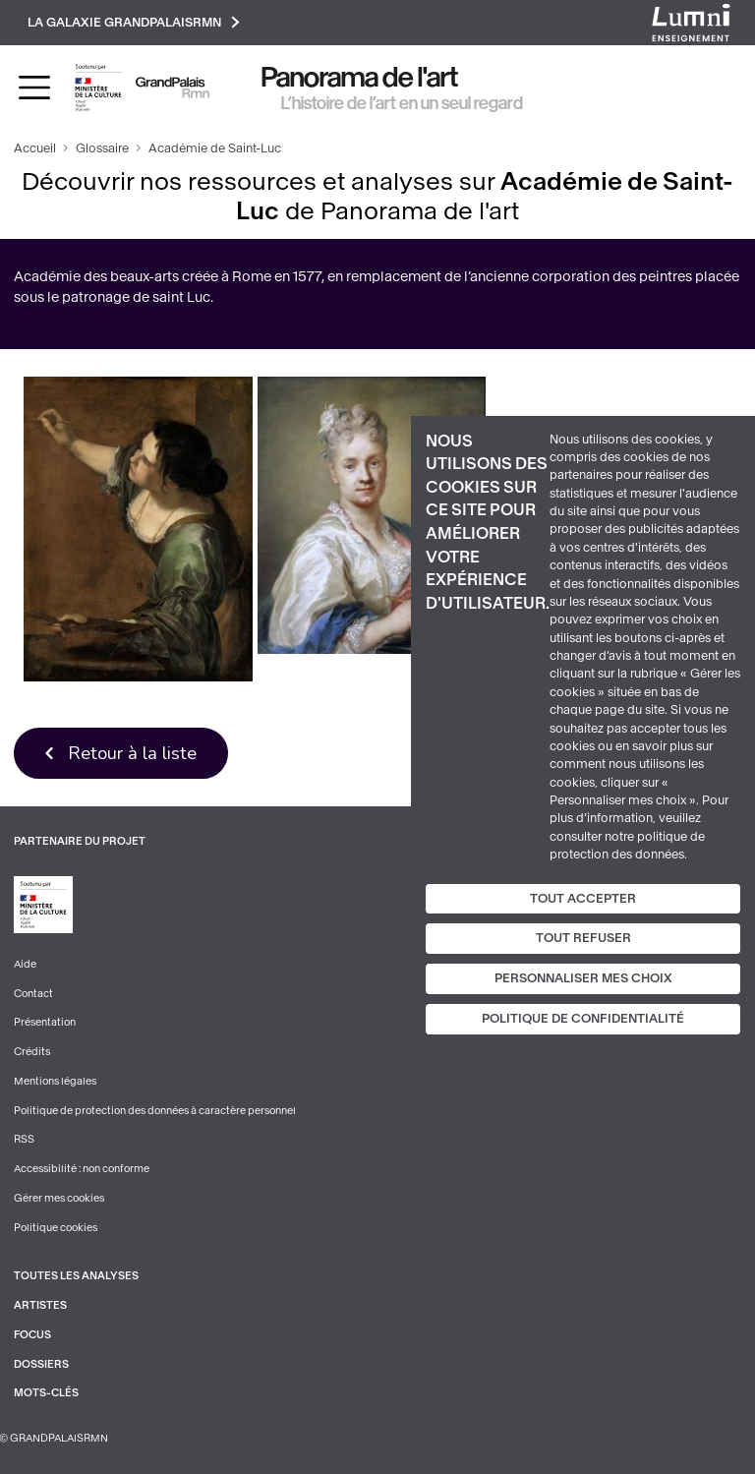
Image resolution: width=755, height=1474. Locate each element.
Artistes (40, 1305)
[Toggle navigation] (34, 87)
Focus (32, 1334)
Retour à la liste (132, 752)
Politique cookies (55, 1227)
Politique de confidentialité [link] (583, 1019)
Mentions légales (55, 1081)
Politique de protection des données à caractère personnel (155, 1110)
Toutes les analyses (76, 1275)
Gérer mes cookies (59, 1198)
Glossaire (102, 148)
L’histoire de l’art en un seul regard (402, 103)
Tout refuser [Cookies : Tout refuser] (583, 938)
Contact (33, 993)
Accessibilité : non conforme (81, 1168)
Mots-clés (46, 1392)
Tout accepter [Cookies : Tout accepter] (583, 898)
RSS (24, 1139)
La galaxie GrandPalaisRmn (134, 22)
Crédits (32, 1051)
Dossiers (41, 1364)
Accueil (35, 148)
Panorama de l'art (359, 77)
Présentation (45, 1022)
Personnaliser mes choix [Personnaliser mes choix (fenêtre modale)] (583, 978)
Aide (25, 964)
